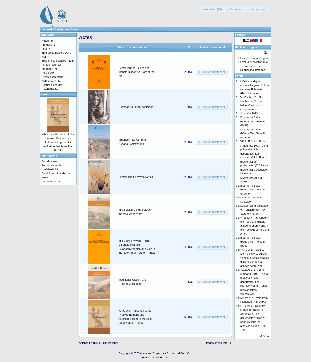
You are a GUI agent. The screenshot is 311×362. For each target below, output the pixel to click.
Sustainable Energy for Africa (136, 176)
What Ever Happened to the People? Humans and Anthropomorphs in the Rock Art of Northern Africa (254, 225)
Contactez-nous (51, 181)
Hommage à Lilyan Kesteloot (136, 106)
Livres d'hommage (52, 76)
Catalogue (61, 29)
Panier (239, 75)
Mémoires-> (49, 80)
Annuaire (47, 44)
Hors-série (48, 72)
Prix (190, 47)
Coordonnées (50, 161)
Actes (74, 29)
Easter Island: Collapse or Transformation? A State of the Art (137, 71)
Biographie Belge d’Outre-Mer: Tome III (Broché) (253, 189)
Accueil (47, 29)
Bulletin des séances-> (55, 60)
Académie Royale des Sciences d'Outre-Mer (166, 353)
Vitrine (45, 94)
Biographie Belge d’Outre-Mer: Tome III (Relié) (253, 241)
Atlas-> (46, 48)
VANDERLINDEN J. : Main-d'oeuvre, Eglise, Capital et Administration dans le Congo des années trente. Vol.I (254, 257)
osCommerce (163, 357)
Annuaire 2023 (249, 113)
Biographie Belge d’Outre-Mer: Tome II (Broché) (252, 133)
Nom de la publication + (133, 47)
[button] (211, 9)
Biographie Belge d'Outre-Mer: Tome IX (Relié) (253, 121)
